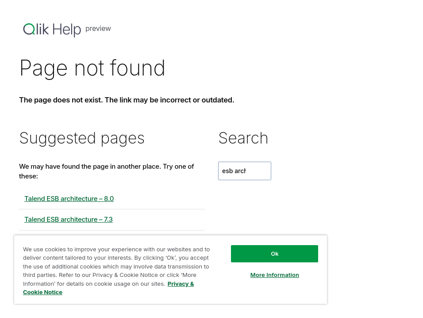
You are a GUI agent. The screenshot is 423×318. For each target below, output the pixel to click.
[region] (170, 269)
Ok (275, 253)
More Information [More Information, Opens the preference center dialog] (274, 274)
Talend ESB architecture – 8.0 (69, 198)
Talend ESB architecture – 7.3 (68, 219)
